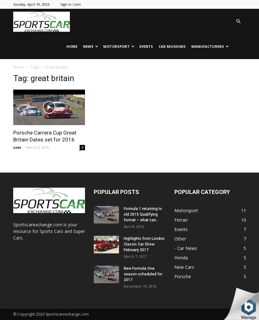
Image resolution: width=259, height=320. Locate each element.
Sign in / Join (70, 4)
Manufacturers (210, 46)
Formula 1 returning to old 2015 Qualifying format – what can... (143, 214)
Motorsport (118, 46)
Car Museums (172, 46)
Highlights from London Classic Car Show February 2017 (144, 244)
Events (146, 46)
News (90, 46)
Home (71, 46)
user (17, 147)
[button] (238, 22)
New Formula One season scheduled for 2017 (143, 274)
